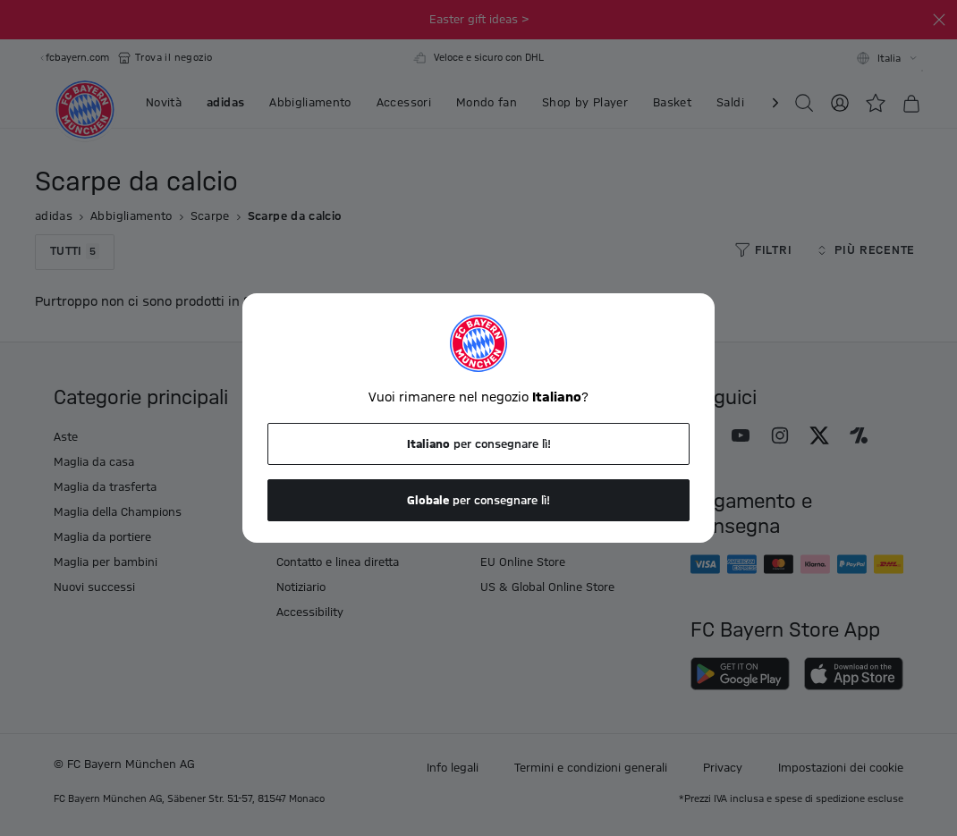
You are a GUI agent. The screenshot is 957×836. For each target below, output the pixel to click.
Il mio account (518, 437)
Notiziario (301, 587)
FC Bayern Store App (536, 537)
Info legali (452, 768)
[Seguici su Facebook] (701, 435)
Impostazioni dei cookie (840, 768)
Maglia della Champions (118, 512)
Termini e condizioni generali (590, 768)
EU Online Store (522, 562)
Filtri (762, 250)
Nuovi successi (94, 587)
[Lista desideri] (875, 103)
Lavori (496, 462)
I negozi (500, 512)
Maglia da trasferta (105, 487)
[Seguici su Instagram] (780, 435)
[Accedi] (840, 103)
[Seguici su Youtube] (740, 435)
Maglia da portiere (102, 537)
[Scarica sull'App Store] (853, 673)
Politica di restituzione (335, 487)
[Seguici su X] (819, 435)
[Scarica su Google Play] (740, 673)
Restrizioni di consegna (339, 512)
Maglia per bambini (105, 562)
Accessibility (309, 612)
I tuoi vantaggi (315, 437)
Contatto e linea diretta (337, 562)
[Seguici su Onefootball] (858, 435)
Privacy (722, 768)
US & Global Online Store (547, 587)
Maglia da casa (94, 462)
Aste (66, 437)
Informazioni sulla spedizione (354, 462)
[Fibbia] (939, 19)
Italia (889, 59)
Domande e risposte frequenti (561, 487)
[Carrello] (911, 103)
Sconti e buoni (315, 537)
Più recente (864, 250)
